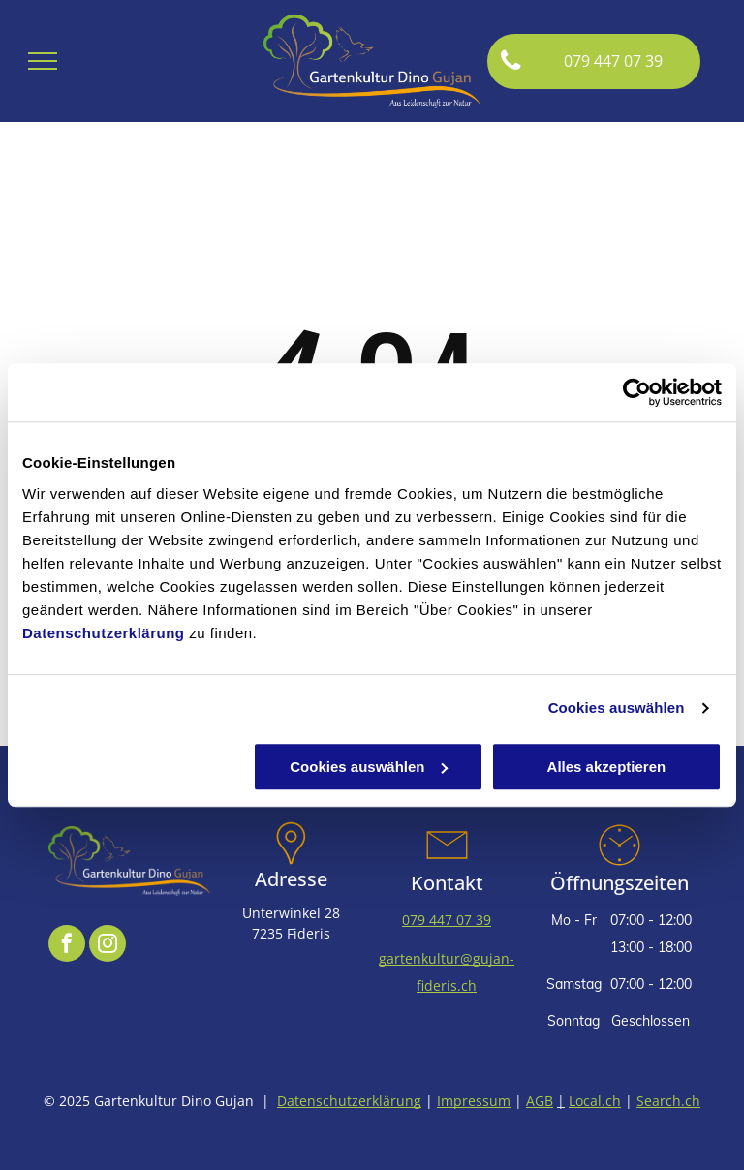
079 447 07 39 (446, 919)
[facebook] (66, 946)
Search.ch (668, 1101)
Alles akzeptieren (606, 766)
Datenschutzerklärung (103, 633)
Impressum (474, 1101)
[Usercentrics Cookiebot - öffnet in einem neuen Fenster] (637, 392)
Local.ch (595, 1101)
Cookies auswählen (616, 707)
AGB (539, 1101)
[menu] (42, 61)
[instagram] (107, 946)
